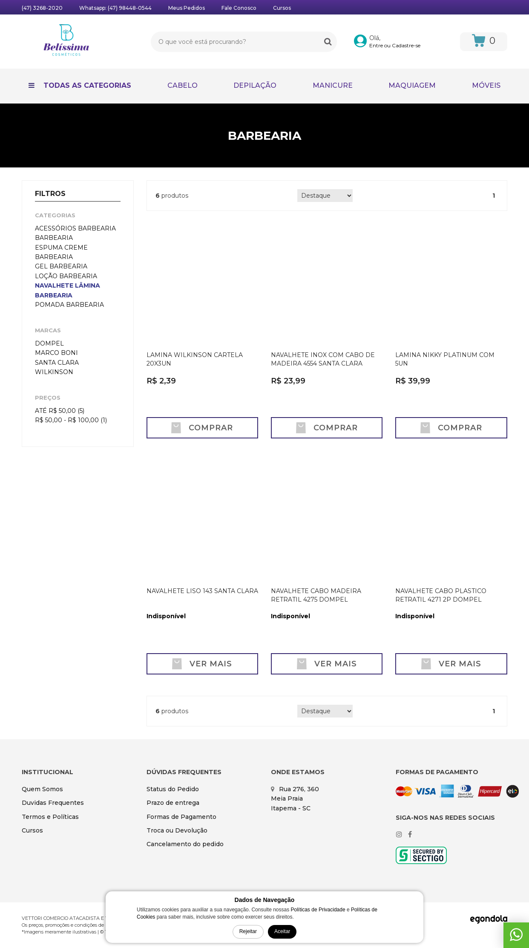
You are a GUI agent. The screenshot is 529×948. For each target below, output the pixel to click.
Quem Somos (42, 789)
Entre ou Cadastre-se (394, 45)
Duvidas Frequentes (53, 803)
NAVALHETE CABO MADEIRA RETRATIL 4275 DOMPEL (316, 595)
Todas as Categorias (80, 85)
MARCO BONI (56, 353)
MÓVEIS (486, 85)
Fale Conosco (238, 8)
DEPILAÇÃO (254, 85)
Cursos (282, 8)
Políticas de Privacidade (318, 910)
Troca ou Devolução (177, 830)
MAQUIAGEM (412, 85)
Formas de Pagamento (181, 817)
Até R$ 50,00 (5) (59, 411)
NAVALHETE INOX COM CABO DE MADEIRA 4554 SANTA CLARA (323, 359)
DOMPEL (49, 343)
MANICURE (333, 85)
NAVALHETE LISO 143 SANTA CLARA (202, 591)
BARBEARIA (54, 238)
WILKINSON (54, 372)
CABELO (182, 85)
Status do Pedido (173, 789)
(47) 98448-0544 (130, 8)
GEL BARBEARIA (61, 266)
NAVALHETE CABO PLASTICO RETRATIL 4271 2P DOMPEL (440, 595)
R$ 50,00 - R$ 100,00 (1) (71, 420)
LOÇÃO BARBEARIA (66, 276)
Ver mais (202, 663)
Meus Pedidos (186, 8)
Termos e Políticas (50, 817)
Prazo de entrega (173, 803)
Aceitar (282, 931)
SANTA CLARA (57, 362)
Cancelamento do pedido (185, 844)
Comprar (202, 427)
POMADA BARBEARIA (69, 304)
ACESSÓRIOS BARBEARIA (75, 228)
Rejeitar (248, 931)
